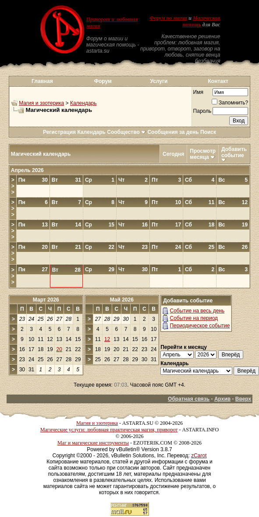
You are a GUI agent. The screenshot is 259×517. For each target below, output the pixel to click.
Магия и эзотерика (41, 103)
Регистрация (59, 132)
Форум (103, 81)
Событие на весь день (197, 311)
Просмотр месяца (203, 154)
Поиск (208, 132)
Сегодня (173, 154)
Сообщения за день (173, 132)
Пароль (202, 111)
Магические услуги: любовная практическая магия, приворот (109, 430)
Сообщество (126, 132)
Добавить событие (234, 152)
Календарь (83, 103)
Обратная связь (188, 399)
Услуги (158, 81)
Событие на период (194, 318)
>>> (12, 186)
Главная (42, 81)
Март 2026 (46, 300)
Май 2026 (122, 300)
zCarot (198, 455)
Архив (222, 399)
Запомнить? (230, 103)
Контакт (218, 81)
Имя (198, 92)
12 (107, 339)
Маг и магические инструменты (93, 443)
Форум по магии (168, 18)
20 (59, 349)
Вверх (243, 399)
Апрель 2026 (27, 170)
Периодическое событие (200, 326)
